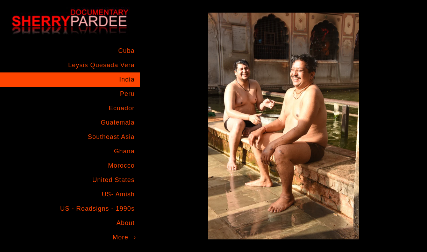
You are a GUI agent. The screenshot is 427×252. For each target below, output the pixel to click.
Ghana (124, 151)
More (120, 237)
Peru (127, 93)
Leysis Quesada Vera (101, 65)
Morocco (121, 165)
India (127, 79)
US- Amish (118, 194)
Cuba (126, 50)
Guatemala (118, 122)
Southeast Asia (111, 136)
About (125, 222)
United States (113, 179)
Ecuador (122, 108)
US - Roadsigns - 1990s (97, 208)
